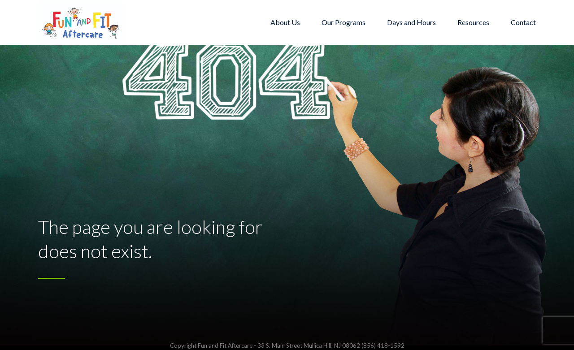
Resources (473, 22)
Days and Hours (411, 22)
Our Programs (343, 22)
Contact (523, 22)
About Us (285, 22)
